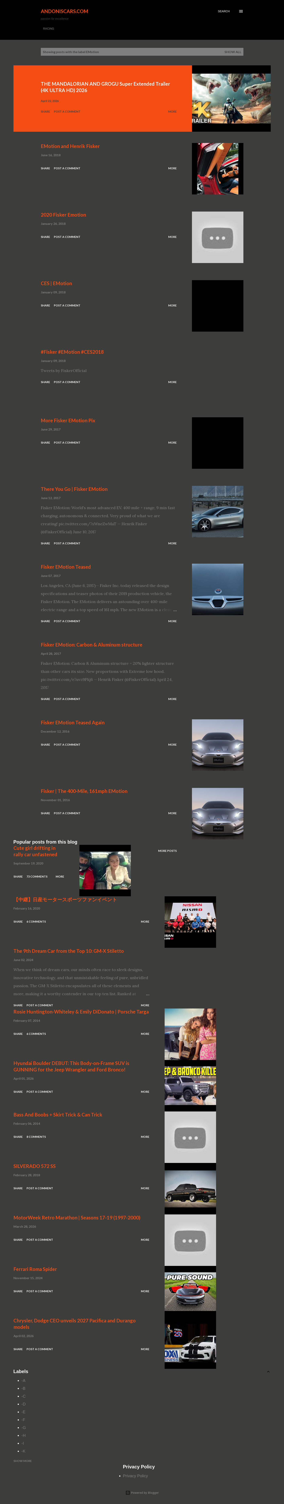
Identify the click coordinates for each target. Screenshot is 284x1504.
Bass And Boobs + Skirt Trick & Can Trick (57, 1114)
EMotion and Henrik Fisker (70, 146)
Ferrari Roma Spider (35, 1269)
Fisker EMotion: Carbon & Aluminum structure (91, 645)
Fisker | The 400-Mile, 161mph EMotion (84, 791)
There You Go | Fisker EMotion (74, 489)
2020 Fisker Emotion (63, 215)
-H (24, 1435)
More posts (167, 850)
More (172, 111)
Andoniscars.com (64, 11)
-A (24, 1380)
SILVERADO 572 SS (34, 1166)
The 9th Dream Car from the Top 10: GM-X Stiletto (68, 951)
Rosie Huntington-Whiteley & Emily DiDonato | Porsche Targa (81, 1012)
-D (24, 1404)
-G (24, 1427)
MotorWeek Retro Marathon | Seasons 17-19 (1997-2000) (76, 1217)
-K (24, 1451)
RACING (48, 28)
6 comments (36, 921)
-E (24, 1412)
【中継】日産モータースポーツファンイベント (65, 899)
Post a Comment (67, 111)
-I (23, 1443)
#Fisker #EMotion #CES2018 (72, 352)
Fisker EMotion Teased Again (73, 722)
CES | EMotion (56, 283)
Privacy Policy (135, 1476)
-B (24, 1388)
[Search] (224, 11)
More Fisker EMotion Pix (68, 420)
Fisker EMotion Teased (66, 567)
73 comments (37, 876)
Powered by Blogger (142, 1493)
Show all (233, 52)
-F (23, 1420)
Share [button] (45, 111)
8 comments (36, 1136)
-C (24, 1396)
